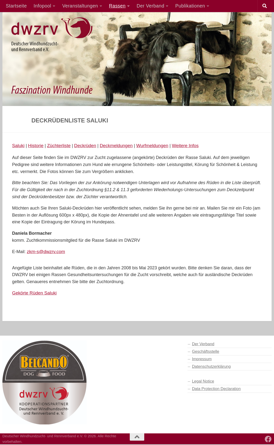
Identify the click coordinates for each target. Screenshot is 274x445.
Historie (37, 145)
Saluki (18, 145)
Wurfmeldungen (158, 145)
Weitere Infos (193, 145)
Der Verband (150, 5)
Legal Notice (203, 382)
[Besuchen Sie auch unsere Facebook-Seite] (268, 440)
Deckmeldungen (120, 145)
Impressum (202, 359)
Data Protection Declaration (216, 389)
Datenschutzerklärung (211, 367)
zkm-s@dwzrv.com (47, 252)
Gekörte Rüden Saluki (35, 293)
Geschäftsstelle (205, 352)
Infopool (42, 5)
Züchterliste (60, 145)
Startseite (16, 5)
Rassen (117, 5)
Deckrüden (88, 145)
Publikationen (190, 5)
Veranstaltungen (80, 5)
